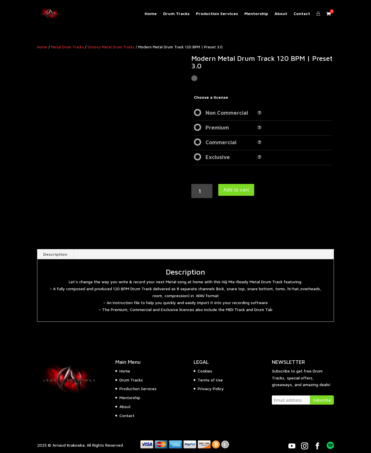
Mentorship (256, 14)
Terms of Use (210, 379)
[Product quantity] (201, 191)
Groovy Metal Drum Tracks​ (111, 47)
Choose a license (211, 97)
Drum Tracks (176, 14)
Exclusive (217, 157)
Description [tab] (55, 254)
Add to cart (236, 189)
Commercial (221, 142)
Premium (217, 127)
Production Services (217, 14)
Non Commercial (226, 112)
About (280, 14)
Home (151, 14)
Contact (302, 14)
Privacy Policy (211, 388)
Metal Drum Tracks (67, 47)
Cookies (205, 370)
